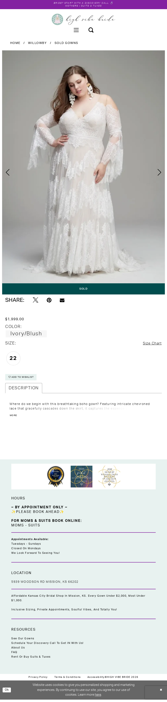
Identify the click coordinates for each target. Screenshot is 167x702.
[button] (76, 30)
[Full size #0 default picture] (83, 173)
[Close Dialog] (160, 692)
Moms (17, 528)
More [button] (14, 418)
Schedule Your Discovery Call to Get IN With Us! (47, 645)
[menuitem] (76, 30)
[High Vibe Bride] (83, 20)
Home (15, 43)
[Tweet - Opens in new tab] (35, 301)
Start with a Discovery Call (87, 3)
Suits (34, 528)
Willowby (37, 43)
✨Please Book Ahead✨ (37, 514)
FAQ (14, 654)
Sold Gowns (66, 43)
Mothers (69, 6)
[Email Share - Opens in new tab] (62, 301)
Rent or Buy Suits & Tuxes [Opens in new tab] (31, 659)
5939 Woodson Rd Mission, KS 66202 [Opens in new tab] (44, 584)
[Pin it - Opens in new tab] (49, 301)
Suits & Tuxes (93, 6)
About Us (18, 650)
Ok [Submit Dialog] (7, 692)
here (98, 697)
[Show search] (91, 30)
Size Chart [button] (150, 344)
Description (24, 391)
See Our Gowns (22, 641)
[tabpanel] (83, 173)
